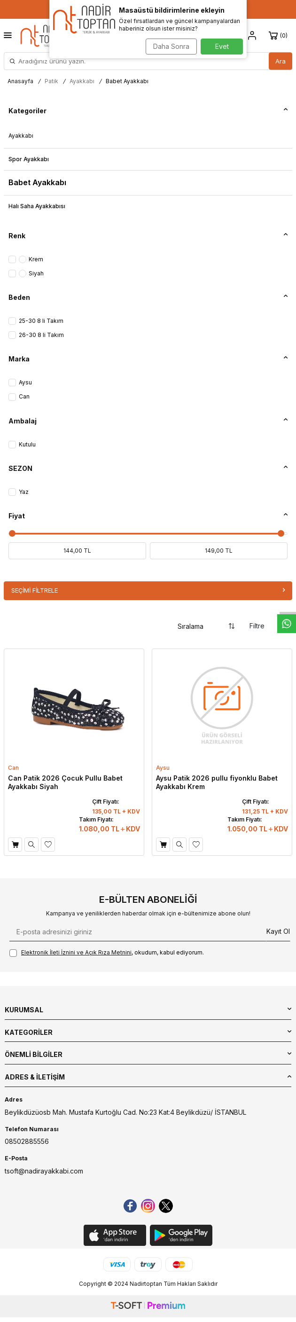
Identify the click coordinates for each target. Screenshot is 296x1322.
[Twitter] (166, 1206)
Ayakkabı (82, 81)
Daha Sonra (171, 46)
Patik (51, 81)
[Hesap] (252, 35)
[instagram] (148, 1206)
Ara (280, 60)
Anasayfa (20, 81)
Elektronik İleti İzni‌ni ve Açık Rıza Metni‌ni (76, 952)
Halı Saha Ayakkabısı (36, 206)
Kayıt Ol (278, 931)
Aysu (163, 767)
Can (13, 767)
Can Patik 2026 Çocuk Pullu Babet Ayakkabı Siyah (65, 782)
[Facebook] (130, 1206)
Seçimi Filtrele (148, 590)
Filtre (265, 626)
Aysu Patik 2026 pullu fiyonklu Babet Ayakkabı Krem (217, 782)
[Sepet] (279, 35)
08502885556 (27, 1141)
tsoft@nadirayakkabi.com (44, 1171)
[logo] (45, 35)
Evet (222, 46)
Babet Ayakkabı (37, 182)
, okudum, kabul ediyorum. (106, 953)
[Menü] (8, 35)
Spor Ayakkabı (28, 159)
